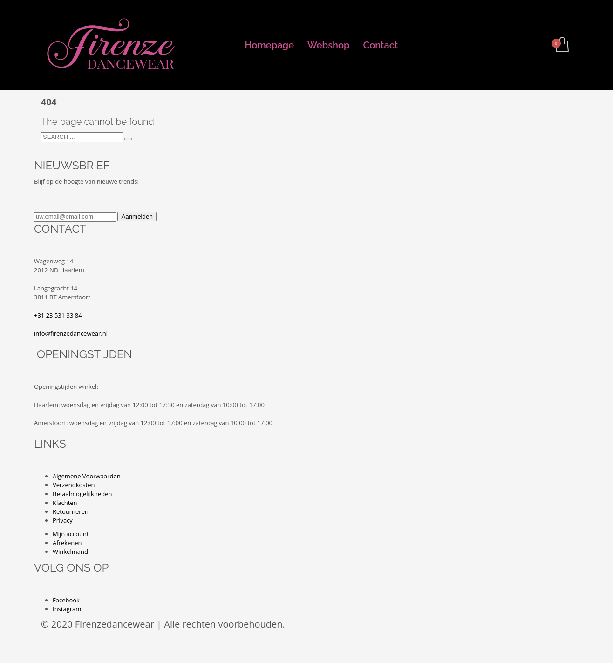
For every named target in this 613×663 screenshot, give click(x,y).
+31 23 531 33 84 (58, 315)
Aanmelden (136, 216)
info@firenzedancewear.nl (71, 333)
